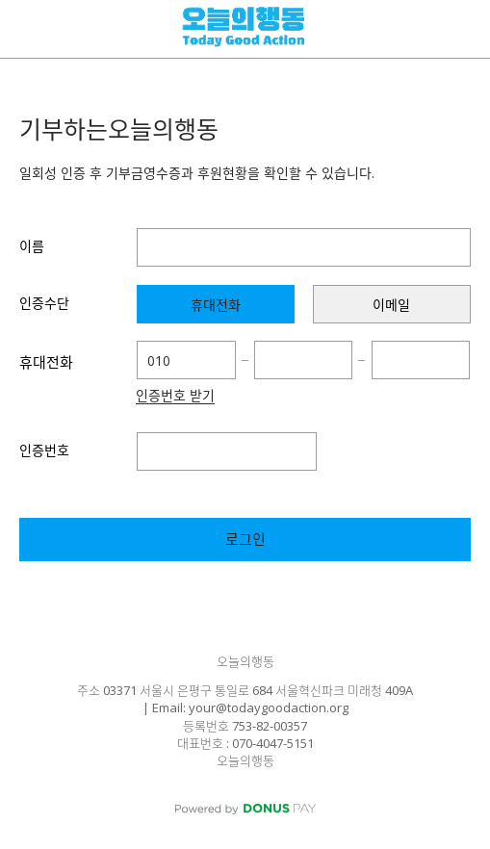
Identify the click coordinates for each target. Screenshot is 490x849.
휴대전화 (46, 362)
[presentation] (216, 304)
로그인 (245, 539)
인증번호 (44, 450)
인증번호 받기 (175, 396)
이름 (31, 246)
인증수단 (44, 303)
